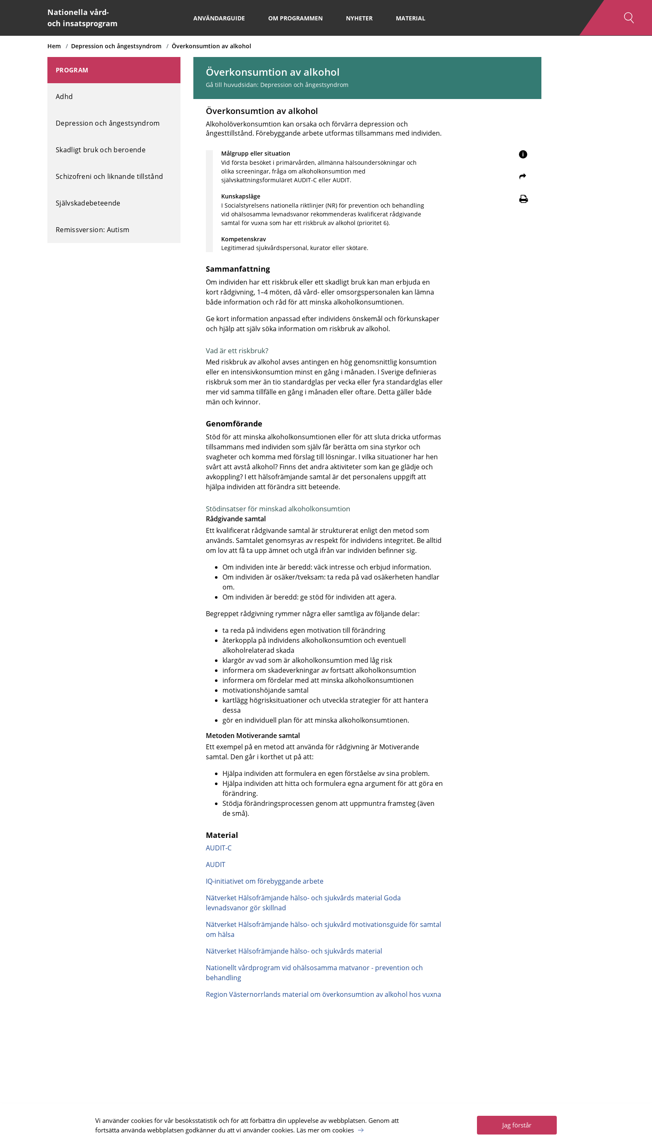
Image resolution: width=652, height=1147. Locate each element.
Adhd (64, 96)
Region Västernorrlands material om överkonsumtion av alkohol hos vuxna (323, 994)
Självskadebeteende (88, 203)
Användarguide (219, 18)
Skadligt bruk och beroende (101, 149)
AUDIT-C (219, 847)
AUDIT (215, 864)
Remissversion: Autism (92, 229)
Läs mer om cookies (325, 1130)
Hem (54, 46)
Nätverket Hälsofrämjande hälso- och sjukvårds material (294, 951)
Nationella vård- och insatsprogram (82, 17)
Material (410, 18)
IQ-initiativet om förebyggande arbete (265, 881)
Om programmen (295, 18)
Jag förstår (516, 1125)
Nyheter (359, 18)
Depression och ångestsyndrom (116, 46)
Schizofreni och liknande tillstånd (109, 176)
